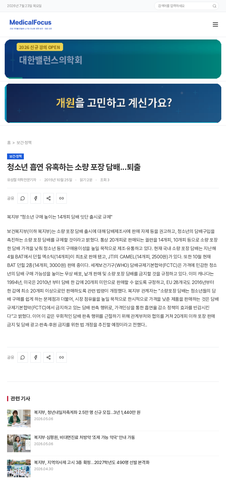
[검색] (214, 6)
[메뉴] (215, 24)
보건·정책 (23, 142)
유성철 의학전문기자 (21, 180)
